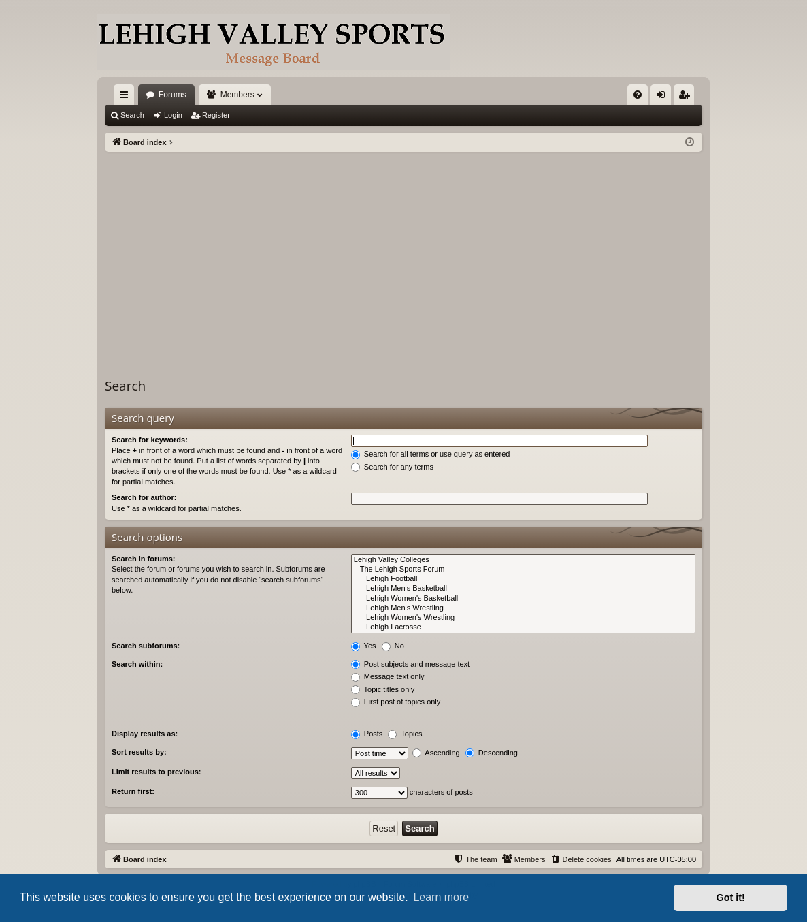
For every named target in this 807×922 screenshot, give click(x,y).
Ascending (436, 752)
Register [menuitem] (687, 97)
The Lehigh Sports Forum (523, 569)
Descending (491, 752)
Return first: (133, 791)
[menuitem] (637, 94)
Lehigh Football (523, 579)
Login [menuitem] (664, 97)
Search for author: (144, 497)
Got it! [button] (731, 897)
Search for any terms (392, 467)
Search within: (137, 664)
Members (237, 94)
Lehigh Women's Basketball (523, 599)
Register (216, 115)
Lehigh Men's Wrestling (523, 608)
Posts (367, 733)
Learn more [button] (441, 897)
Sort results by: (139, 752)
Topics (405, 733)
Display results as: (145, 733)
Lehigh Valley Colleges (523, 560)
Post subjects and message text (410, 664)
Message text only (388, 676)
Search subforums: (146, 646)
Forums (172, 94)
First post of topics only (396, 701)
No (393, 646)
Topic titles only (382, 689)
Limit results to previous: (156, 772)
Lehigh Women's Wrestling (523, 618)
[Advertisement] (403, 254)
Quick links (126, 97)
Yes (363, 646)
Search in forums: (144, 559)
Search (132, 115)
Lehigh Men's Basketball (523, 588)
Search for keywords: (150, 439)
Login (173, 115)
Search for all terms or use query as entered (430, 454)
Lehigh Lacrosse (523, 627)
